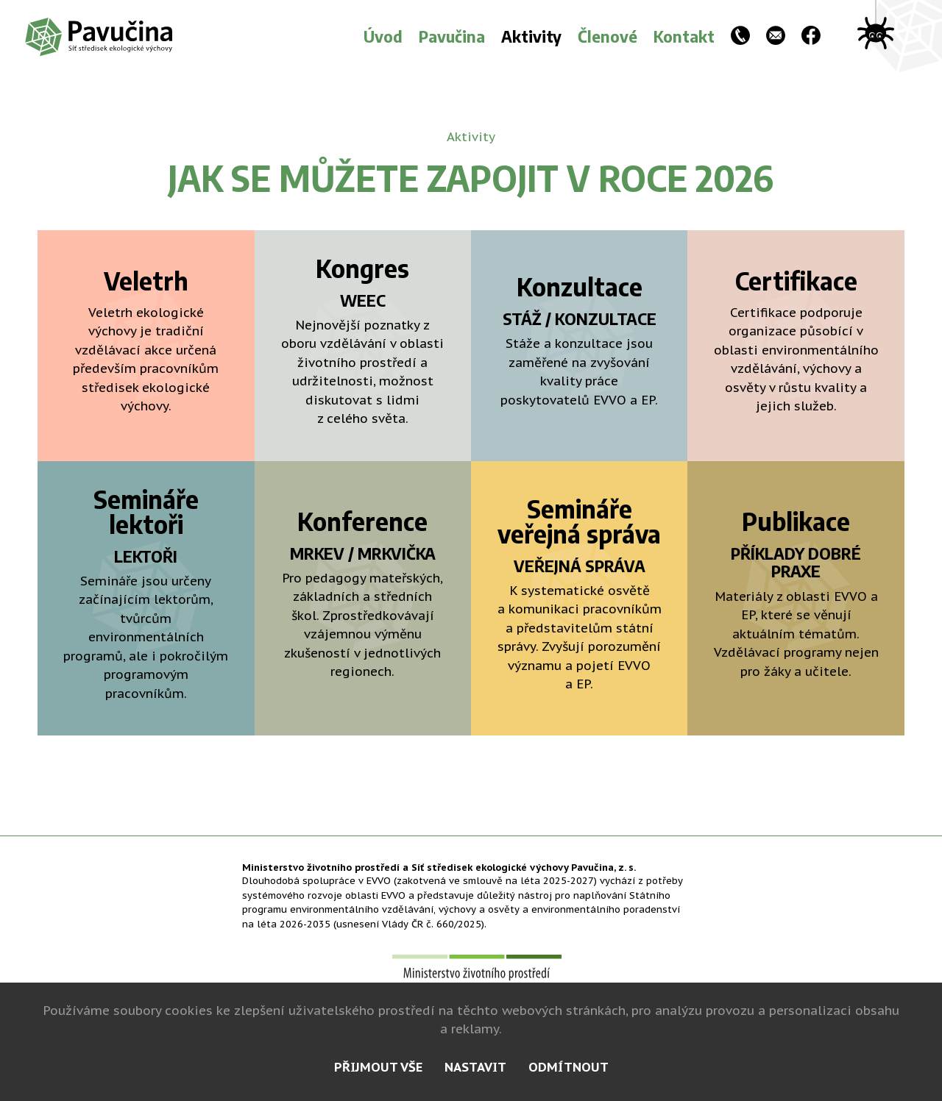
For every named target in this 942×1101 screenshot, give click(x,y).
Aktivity (531, 36)
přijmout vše (378, 1067)
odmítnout (568, 1067)
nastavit (475, 1067)
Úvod (383, 36)
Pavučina (452, 36)
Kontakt (684, 36)
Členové (607, 36)
